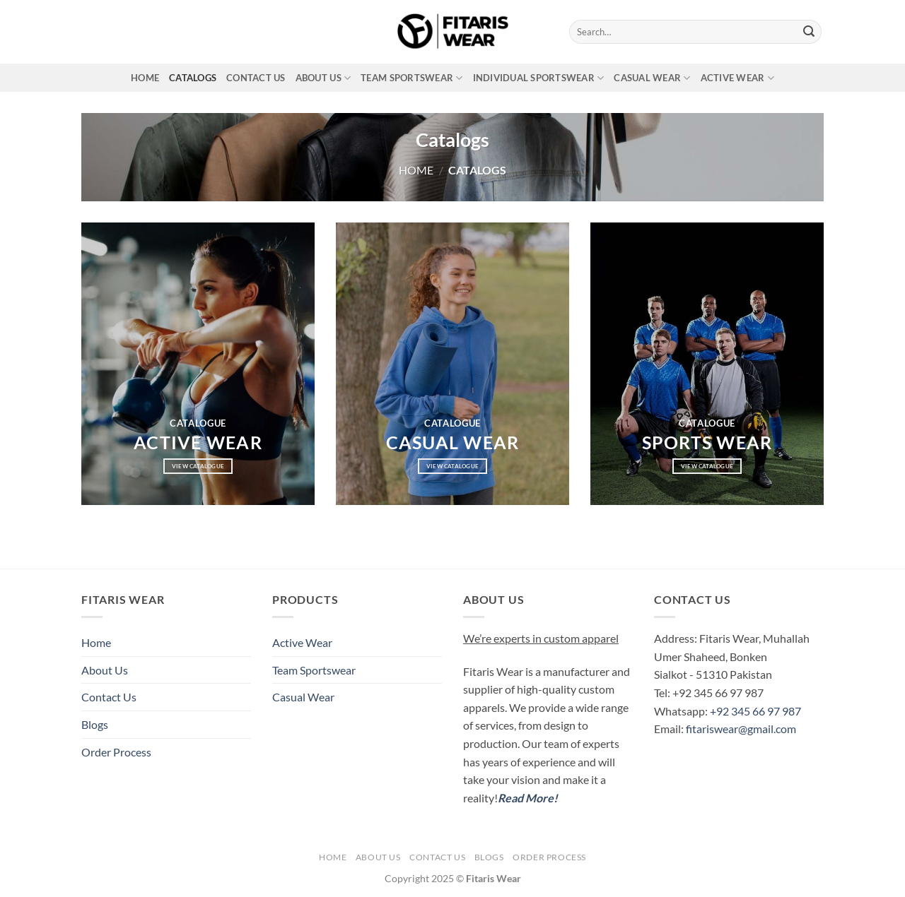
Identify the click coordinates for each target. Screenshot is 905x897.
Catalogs (192, 77)
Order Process (116, 752)
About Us (323, 78)
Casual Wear (652, 78)
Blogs (94, 724)
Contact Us (256, 77)
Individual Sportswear (539, 78)
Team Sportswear (411, 78)
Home (145, 77)
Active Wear (737, 78)
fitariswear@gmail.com (741, 728)
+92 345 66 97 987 (755, 711)
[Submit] (809, 32)
